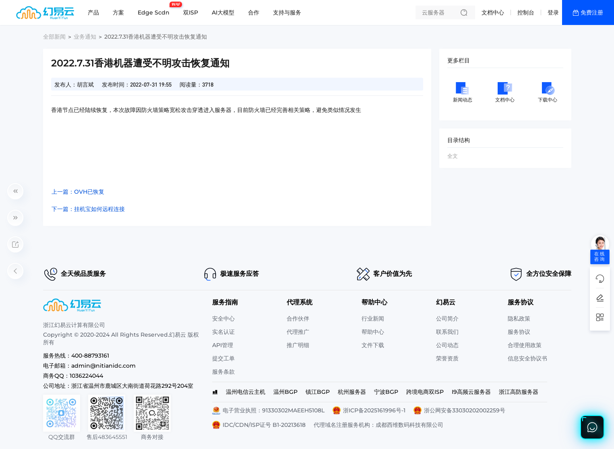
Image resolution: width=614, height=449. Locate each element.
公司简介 (447, 318)
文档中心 (493, 12)
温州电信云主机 (245, 391)
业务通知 (85, 36)
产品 (93, 12)
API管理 (222, 345)
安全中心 (223, 318)
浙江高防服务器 (518, 391)
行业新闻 (373, 318)
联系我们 (447, 331)
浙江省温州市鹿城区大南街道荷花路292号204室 (132, 385)
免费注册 (592, 12)
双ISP (190, 12)
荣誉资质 (447, 358)
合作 (253, 12)
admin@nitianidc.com (103, 365)
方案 (118, 12)
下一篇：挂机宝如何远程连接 (88, 209)
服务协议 (519, 331)
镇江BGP (318, 391)
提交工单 (223, 358)
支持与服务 (287, 12)
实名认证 (223, 331)
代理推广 (298, 331)
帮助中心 (373, 331)
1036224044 (86, 375)
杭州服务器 (352, 391)
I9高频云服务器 (471, 391)
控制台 (525, 12)
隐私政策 (519, 318)
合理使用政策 (525, 345)
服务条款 (223, 371)
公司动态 (447, 345)
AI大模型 (223, 12)
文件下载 (373, 345)
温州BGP (285, 391)
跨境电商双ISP (425, 391)
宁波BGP (386, 391)
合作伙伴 (298, 318)
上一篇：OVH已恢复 (78, 191)
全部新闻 (54, 36)
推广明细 (298, 345)
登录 (553, 12)
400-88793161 (90, 355)
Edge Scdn (156, 9)
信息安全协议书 (527, 358)
